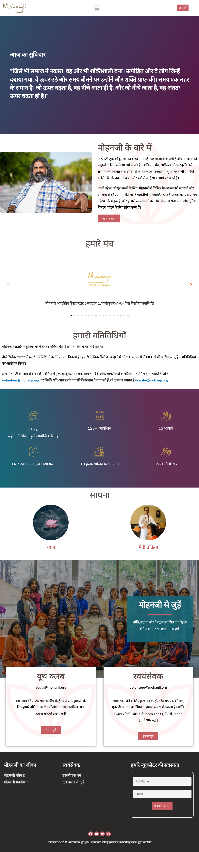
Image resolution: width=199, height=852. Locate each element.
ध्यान (51, 547)
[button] (97, 8)
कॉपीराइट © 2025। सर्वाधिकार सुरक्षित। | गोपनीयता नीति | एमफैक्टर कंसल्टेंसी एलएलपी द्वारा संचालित (99, 842)
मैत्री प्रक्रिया (148, 547)
